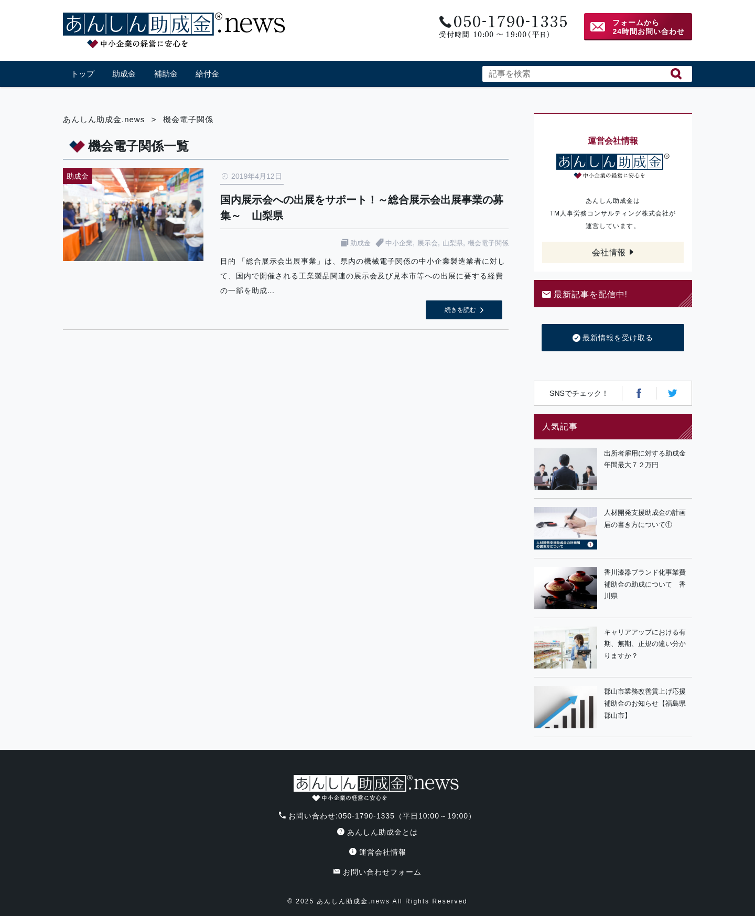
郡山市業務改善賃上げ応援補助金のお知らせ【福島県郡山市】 (645, 703)
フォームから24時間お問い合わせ (648, 27)
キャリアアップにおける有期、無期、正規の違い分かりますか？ (645, 644)
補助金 (166, 73)
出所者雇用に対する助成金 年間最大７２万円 (648, 459)
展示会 (427, 243)
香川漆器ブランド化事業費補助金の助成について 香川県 (645, 584)
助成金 (124, 73)
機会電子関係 (488, 243)
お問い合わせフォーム (377, 872)
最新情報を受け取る (613, 338)
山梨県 (453, 243)
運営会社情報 (377, 852)
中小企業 (399, 243)
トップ (82, 73)
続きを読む (460, 310)
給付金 (207, 73)
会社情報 (608, 252)
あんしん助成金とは (377, 832)
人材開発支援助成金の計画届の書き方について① (645, 519)
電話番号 (502, 27)
